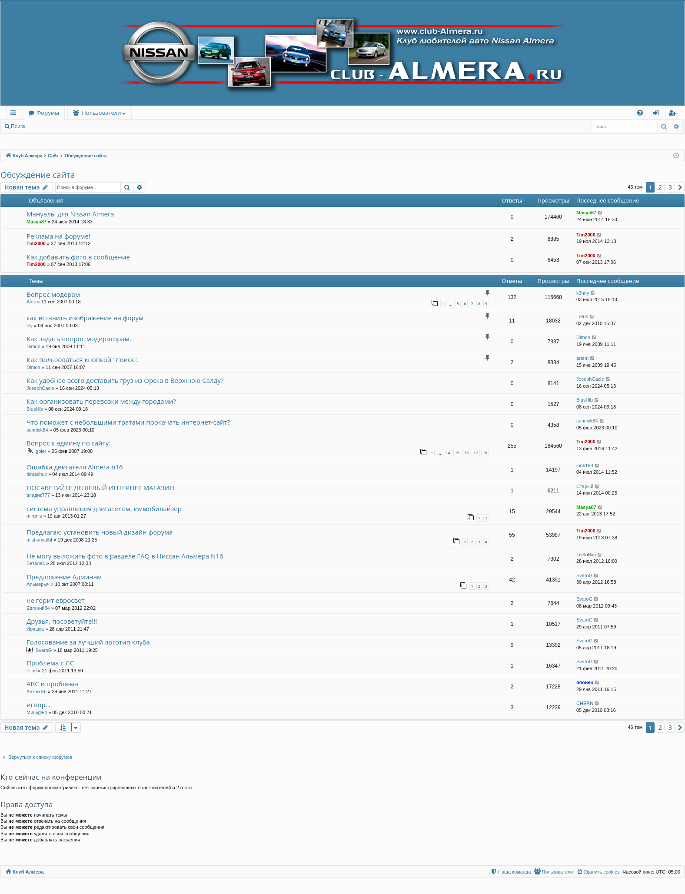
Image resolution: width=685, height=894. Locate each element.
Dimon (33, 346)
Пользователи (101, 112)
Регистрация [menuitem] (674, 114)
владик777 (38, 495)
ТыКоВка (586, 554)
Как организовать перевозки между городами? (101, 401)
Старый (584, 486)
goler (41, 451)
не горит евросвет (56, 600)
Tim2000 (36, 243)
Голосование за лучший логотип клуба (88, 642)
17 (475, 452)
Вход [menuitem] (658, 114)
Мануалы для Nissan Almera (70, 213)
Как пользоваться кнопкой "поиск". (83, 359)
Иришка (35, 628)
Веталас (36, 563)
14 (448, 452)
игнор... (39, 704)
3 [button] (670, 187)
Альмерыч (38, 584)
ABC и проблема (52, 683)
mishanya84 (39, 539)
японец (584, 682)
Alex (31, 301)
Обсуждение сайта (37, 174)
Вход (44, 126)
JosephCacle (40, 388)
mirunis (34, 515)
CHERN (584, 703)
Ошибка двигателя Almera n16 (75, 466)
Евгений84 (38, 608)
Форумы (48, 112)
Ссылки (15, 114)
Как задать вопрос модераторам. (79, 338)
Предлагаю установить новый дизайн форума (100, 532)
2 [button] (660, 187)
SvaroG (584, 575)
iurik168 (584, 465)
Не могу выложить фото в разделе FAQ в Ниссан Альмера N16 (125, 556)
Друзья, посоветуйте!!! (62, 621)
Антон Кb (37, 691)
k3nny (582, 293)
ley (30, 325)
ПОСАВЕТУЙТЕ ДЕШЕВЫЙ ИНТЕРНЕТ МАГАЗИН (100, 487)
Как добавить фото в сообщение (78, 257)
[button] (680, 187)
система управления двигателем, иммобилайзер (104, 508)
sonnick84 (37, 429)
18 (485, 452)
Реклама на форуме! (58, 236)
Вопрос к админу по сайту (68, 443)
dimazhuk (37, 474)
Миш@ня (37, 712)
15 (457, 452)
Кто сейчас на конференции (51, 777)
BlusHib (35, 409)
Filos (32, 670)
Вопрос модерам (53, 294)
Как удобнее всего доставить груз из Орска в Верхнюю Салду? (125, 380)
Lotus (582, 316)
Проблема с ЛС (50, 662)
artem (582, 358)
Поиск (18, 126)
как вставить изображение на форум (85, 317)
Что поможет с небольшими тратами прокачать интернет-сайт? (128, 422)
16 (466, 452)
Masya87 (37, 221)
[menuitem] (640, 113)
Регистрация (78, 126)
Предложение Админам (64, 576)
